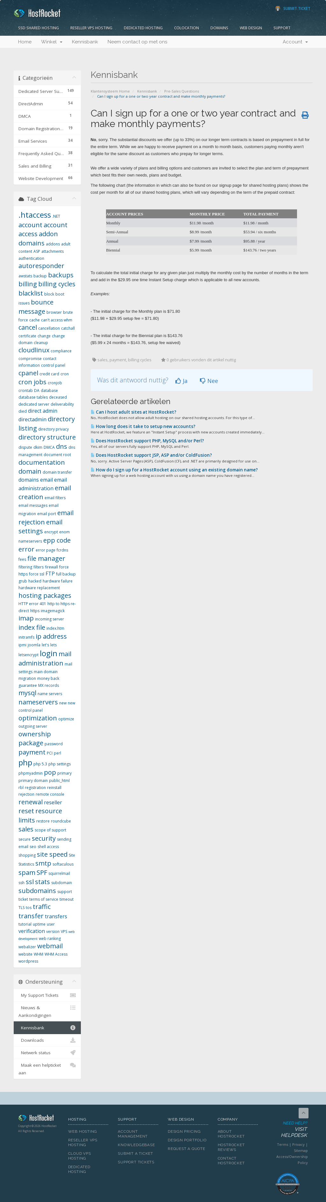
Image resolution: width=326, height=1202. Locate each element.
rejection (26, 794)
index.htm (55, 628)
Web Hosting (82, 1131)
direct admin (42, 410)
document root (57, 454)
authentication (31, 258)
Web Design (251, 28)
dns (61, 446)
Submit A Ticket (135, 1153)
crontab (25, 390)
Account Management (133, 1133)
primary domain (33, 780)
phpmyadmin (30, 773)
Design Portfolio (187, 1140)
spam (26, 872)
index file (31, 627)
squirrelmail (59, 873)
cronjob (55, 383)
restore (43, 821)
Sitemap (301, 1150)
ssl (30, 881)
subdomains (37, 890)
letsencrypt (28, 654)
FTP (50, 573)
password (54, 744)
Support (282, 28)
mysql (27, 692)
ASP (36, 251)
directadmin (32, 419)
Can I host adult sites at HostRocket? (133, 412)
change (44, 336)
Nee (209, 381)
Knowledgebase (136, 1145)
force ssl (36, 574)
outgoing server (32, 726)
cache (34, 320)
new (63, 703)
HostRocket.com (38, 1119)
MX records (48, 685)
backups (61, 275)
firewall (51, 567)
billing (27, 284)
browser (54, 312)
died (22, 411)
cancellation (49, 328)
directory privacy (53, 429)
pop (50, 772)
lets (53, 645)
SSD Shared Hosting (38, 28)
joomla (34, 645)
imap (26, 618)
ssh (21, 882)
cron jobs (32, 382)
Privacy (298, 1144)
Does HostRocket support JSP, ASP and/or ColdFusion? (151, 455)
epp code (57, 540)
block (49, 294)
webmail (50, 946)
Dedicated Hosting (143, 28)
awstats (25, 276)
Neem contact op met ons (137, 42)
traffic (42, 906)
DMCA (49, 447)
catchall (68, 328)
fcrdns (62, 550)
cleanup (41, 342)
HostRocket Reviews (231, 1147)
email (46, 479)
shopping (27, 855)
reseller (53, 802)
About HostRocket (231, 1133)
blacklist (30, 293)
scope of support (50, 830)
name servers (50, 693)
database (49, 390)
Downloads (47, 1040)
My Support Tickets (47, 995)
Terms (282, 1144)
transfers (56, 916)
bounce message (35, 307)
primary (64, 773)
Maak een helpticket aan (47, 1068)
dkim (37, 447)
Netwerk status (47, 1052)
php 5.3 (40, 764)
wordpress (28, 961)
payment (32, 752)
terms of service (43, 899)
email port (46, 513)
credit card (49, 374)
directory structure (47, 437)
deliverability (62, 404)
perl (57, 753)
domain (29, 471)
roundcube (61, 821)
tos (29, 907)
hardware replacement (39, 587)
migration (27, 678)
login (48, 653)
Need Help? (287, 1129)
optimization (37, 718)
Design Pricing (184, 1131)
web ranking (50, 938)
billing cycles (56, 284)
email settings (40, 527)
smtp (43, 863)
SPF (42, 872)
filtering (25, 567)
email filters (55, 497)
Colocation (186, 28)
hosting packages (44, 595)
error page (45, 550)
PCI (50, 753)
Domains (219, 28)
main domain (46, 671)
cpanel (28, 373)
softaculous (63, 864)
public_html (59, 780)
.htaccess (34, 214)
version (53, 931)
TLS (21, 907)
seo (33, 846)
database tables (33, 397)
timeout (67, 899)
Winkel (51, 42)
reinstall (54, 787)
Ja (181, 381)
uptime (39, 924)
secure (24, 839)
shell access (48, 846)
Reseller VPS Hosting (91, 28)
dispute (25, 447)
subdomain (61, 882)
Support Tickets (136, 1162)
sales (25, 829)
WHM (38, 954)
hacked (34, 581)
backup (40, 276)
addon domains (38, 238)
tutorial (25, 924)
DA (36, 390)
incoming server (49, 619)
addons (53, 244)
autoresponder (41, 265)
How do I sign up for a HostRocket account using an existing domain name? (174, 470)
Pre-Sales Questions (181, 91)
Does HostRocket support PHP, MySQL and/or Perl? (147, 441)
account (30, 225)
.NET (56, 216)
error (26, 549)
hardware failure (58, 581)
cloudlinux (33, 350)
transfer (31, 916)
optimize (66, 719)
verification (31, 931)
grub (22, 581)
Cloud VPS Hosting (79, 1156)
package (30, 743)
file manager (46, 558)
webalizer (27, 947)
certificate (27, 336)
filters (38, 567)
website (25, 954)
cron (64, 374)
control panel (53, 365)
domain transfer (57, 472)
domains (28, 479)
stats (42, 881)
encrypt (51, 532)
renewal (30, 802)
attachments (52, 251)
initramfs (26, 637)
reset (26, 811)
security (44, 838)
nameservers (38, 702)
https (34, 610)
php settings (59, 764)
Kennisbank (85, 42)
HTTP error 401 (32, 603)
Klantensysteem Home (110, 91)
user (51, 924)
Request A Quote (186, 1148)
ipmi (22, 645)
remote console (50, 794)
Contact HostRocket (231, 1160)
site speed (52, 854)
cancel (27, 327)
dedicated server (33, 404)
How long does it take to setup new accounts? (143, 426)
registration (35, 787)
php (25, 762)
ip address (51, 636)
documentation (41, 462)
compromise (30, 358)
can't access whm (56, 320)
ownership (34, 734)
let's (45, 645)
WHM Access (56, 954)
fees (22, 559)
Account (295, 42)
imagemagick (53, 610)
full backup (66, 574)
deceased (58, 397)
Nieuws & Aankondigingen (47, 1011)
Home (25, 42)
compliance (61, 351)
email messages (32, 505)
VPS (64, 931)
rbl (21, 787)
